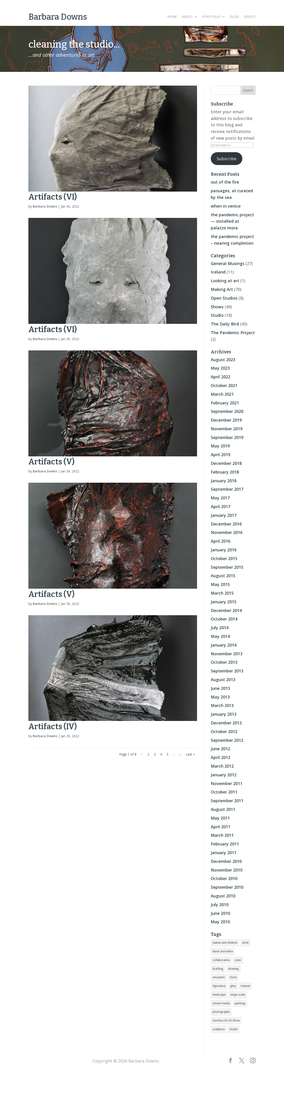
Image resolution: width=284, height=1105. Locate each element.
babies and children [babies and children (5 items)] (225, 943)
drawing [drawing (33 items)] (233, 969)
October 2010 (224, 878)
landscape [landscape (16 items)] (219, 995)
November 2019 (226, 428)
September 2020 (227, 411)
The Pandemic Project (233, 332)
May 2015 (220, 584)
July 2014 (219, 627)
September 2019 (227, 437)
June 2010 (220, 913)
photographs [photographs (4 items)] (221, 1012)
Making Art (222, 289)
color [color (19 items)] (238, 960)
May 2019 (220, 446)
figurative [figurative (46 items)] (219, 986)
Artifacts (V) (51, 461)
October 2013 (224, 662)
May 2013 (220, 697)
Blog (234, 17)
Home (172, 17)
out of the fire (225, 182)
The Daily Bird (225, 324)
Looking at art (225, 280)
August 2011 (223, 809)
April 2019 (220, 454)
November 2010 (226, 870)
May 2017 (220, 498)
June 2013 (220, 688)
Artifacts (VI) (52, 197)
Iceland (218, 272)
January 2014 (223, 645)
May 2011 (220, 818)
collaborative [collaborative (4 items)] (221, 960)
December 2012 (226, 723)
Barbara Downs (45, 206)
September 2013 (227, 671)
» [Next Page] (180, 754)
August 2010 (223, 896)
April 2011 (220, 826)
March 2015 (222, 593)
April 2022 (220, 376)
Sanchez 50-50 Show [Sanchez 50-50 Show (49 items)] (226, 1020)
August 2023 (223, 359)
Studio (217, 315)
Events (250, 17)
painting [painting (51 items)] (240, 1003)
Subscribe (226, 158)
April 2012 (220, 757)
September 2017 (227, 489)
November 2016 (226, 532)
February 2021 (225, 403)
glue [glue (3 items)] (233, 986)
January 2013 (223, 714)
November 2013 (226, 653)
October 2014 (224, 619)
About (187, 17)
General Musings (227, 263)
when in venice (226, 206)
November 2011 (226, 783)
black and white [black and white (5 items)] (223, 951)
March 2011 (222, 835)
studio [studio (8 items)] (234, 1029)
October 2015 (224, 558)
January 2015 (223, 601)
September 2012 (227, 740)
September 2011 (227, 800)
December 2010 (226, 861)
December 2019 (226, 420)
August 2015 (223, 575)
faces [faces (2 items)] (233, 977)
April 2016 (220, 541)
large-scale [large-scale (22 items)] (237, 995)
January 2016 (223, 549)
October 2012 (224, 731)
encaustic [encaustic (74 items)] (219, 977)
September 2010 (227, 887)
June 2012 (220, 748)
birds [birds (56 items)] (245, 943)
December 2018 (226, 463)
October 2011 (224, 792)
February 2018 (225, 472)
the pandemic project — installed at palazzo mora (232, 221)
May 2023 (220, 368)
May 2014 (220, 636)
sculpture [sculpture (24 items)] (219, 1029)
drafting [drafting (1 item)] (218, 969)
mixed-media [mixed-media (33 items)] (221, 1003)
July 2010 (219, 904)
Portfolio (211, 17)
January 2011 (223, 852)
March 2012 (222, 766)
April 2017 (220, 506)
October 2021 (224, 385)
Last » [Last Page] (190, 754)
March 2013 (222, 705)
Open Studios (224, 298)
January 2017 (223, 515)
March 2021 (222, 394)
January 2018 (223, 480)
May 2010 (220, 921)
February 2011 (225, 844)
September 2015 (227, 567)
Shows (217, 306)
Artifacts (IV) (52, 726)
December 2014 (226, 610)
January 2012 (223, 774)
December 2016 (226, 524)
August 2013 (223, 679)
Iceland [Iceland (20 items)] (245, 986)
